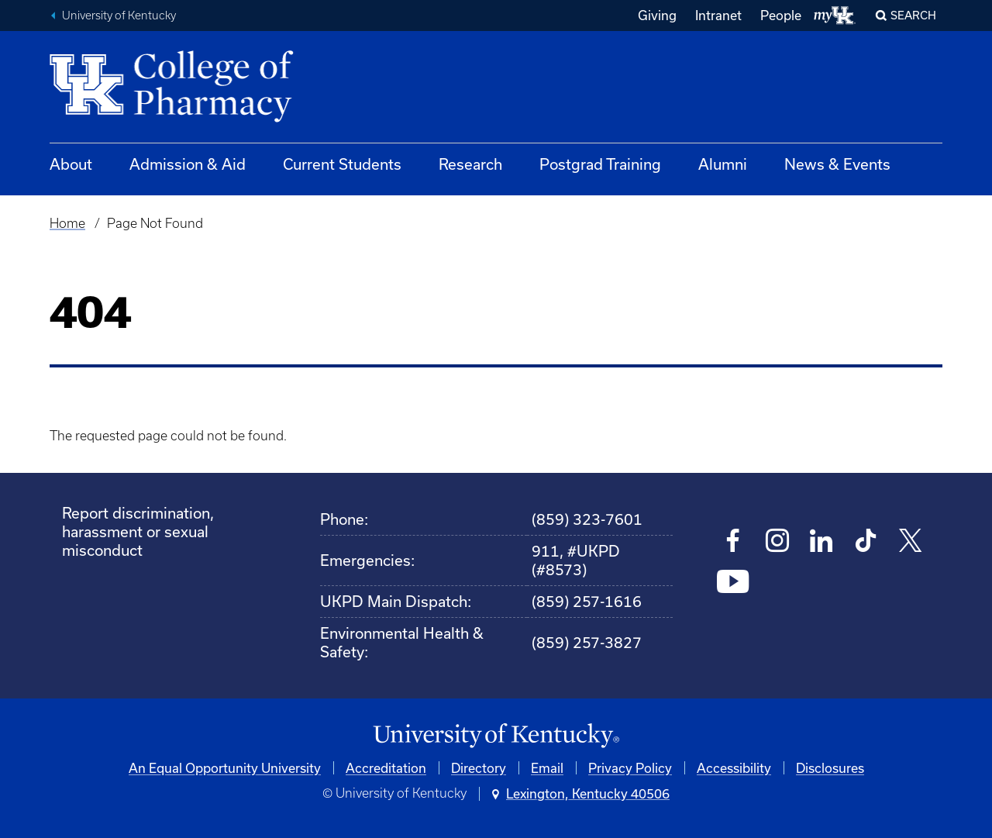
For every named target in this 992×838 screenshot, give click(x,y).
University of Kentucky (119, 15)
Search (913, 15)
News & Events (837, 164)
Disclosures (830, 767)
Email (547, 767)
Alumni (722, 164)
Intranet (718, 15)
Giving (657, 15)
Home (67, 223)
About (71, 164)
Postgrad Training (600, 164)
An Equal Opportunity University (225, 767)
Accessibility (734, 767)
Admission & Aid (187, 164)
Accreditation (386, 767)
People (780, 15)
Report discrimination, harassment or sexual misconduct (138, 531)
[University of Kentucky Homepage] (496, 736)
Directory (478, 767)
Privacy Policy (630, 767)
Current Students (342, 164)
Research (470, 164)
